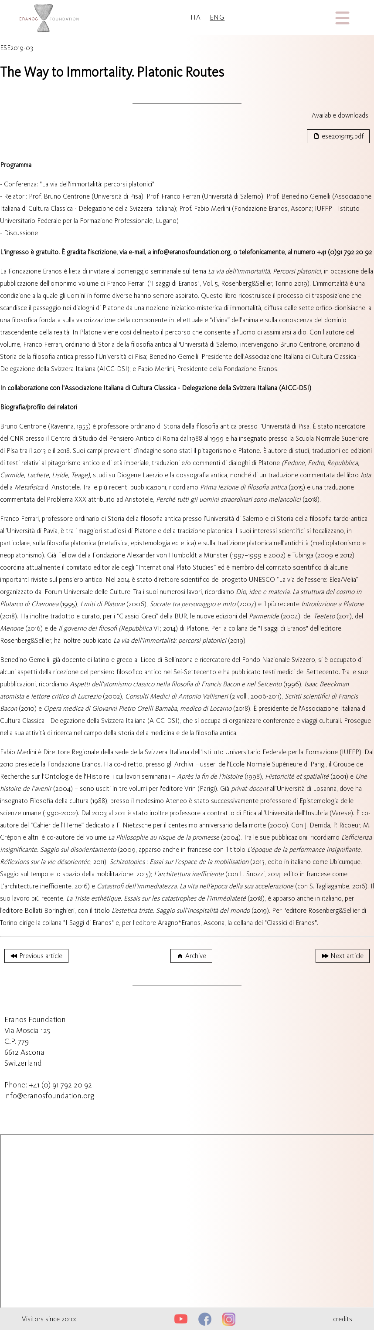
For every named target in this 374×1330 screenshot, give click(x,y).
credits (342, 1319)
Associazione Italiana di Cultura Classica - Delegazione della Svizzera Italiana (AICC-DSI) (188, 388)
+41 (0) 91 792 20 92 (60, 1085)
